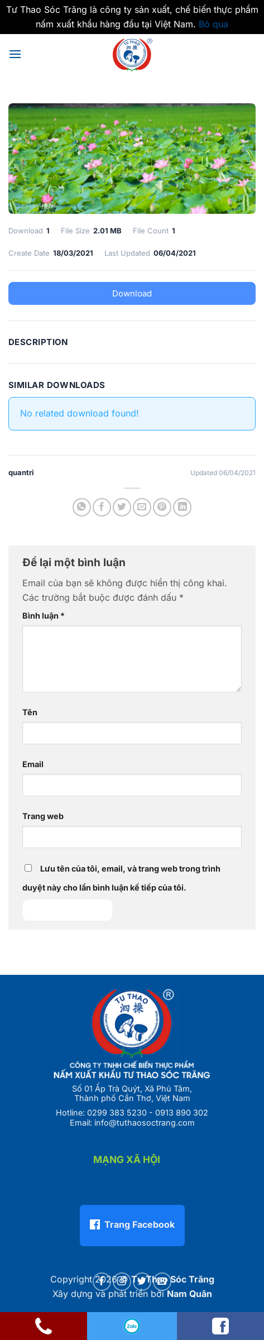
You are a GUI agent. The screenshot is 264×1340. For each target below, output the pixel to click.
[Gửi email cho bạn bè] (142, 507)
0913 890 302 (181, 1112)
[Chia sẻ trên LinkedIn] (182, 507)
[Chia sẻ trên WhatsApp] (82, 507)
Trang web (43, 816)
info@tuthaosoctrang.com (144, 1122)
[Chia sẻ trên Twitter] (122, 507)
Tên (29, 712)
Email (33, 764)
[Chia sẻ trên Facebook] (102, 507)
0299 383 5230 (117, 1112)
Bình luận (43, 615)
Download (132, 293)
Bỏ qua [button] (213, 24)
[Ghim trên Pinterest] (162, 507)
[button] (15, 54)
